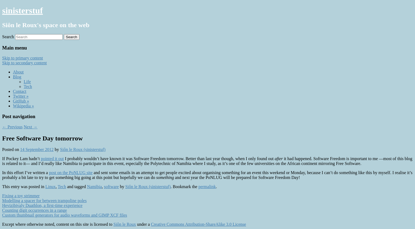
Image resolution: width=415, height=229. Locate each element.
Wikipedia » (23, 106)
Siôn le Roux (124, 224)
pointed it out (52, 158)
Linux (50, 186)
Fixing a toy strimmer (21, 195)
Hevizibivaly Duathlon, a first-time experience (42, 205)
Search (8, 36)
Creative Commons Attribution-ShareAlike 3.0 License (198, 224)
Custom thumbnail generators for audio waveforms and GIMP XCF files (64, 215)
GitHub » (21, 101)
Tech (28, 86)
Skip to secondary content (24, 63)
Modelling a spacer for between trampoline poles (44, 200)
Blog (17, 77)
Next (30, 127)
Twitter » (21, 96)
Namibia (94, 186)
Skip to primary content (22, 58)
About (18, 72)
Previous (12, 127)
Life (27, 81)
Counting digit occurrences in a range (34, 210)
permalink (207, 186)
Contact (19, 91)
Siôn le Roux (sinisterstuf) (82, 149)
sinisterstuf (22, 10)
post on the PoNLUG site (71, 172)
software (111, 186)
